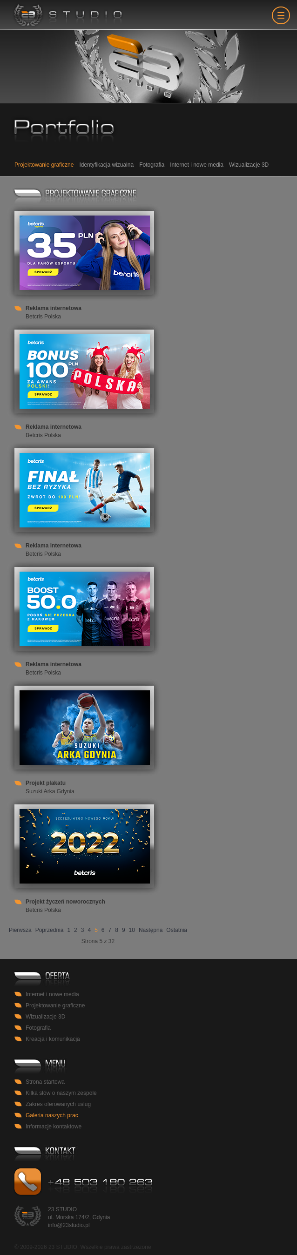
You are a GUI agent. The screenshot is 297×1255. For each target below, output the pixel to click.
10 (132, 930)
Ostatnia (176, 930)
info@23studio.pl (69, 1225)
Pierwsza (20, 930)
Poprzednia (49, 930)
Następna (150, 930)
